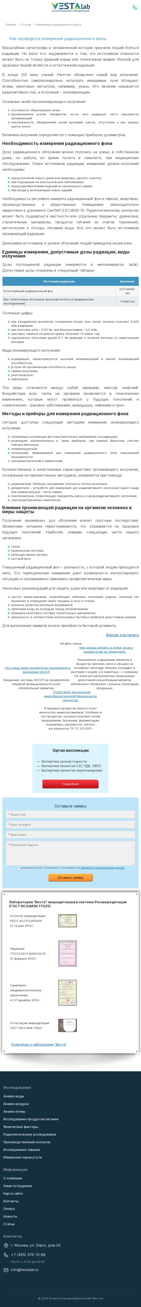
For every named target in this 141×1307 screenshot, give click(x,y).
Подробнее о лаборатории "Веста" (39, 1044)
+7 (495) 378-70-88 (24, 1254)
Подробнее (70, 784)
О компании (12, 1178)
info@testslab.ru (20, 1269)
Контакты (10, 1201)
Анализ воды (13, 1096)
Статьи (9, 1224)
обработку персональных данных (103, 867)
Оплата (9, 1209)
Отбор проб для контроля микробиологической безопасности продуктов (70, 696)
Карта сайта (13, 1193)
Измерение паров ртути (22, 1157)
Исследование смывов (21, 1150)
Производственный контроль (27, 1142)
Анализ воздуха (16, 1104)
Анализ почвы (14, 1111)
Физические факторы (20, 1127)
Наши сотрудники (17, 1186)
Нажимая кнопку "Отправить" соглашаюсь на (73, 868)
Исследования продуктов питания (30, 1119)
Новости (10, 1216)
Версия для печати (122, 635)
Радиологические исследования (29, 1134)
